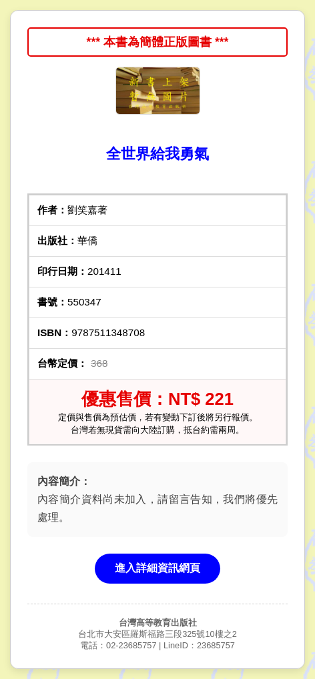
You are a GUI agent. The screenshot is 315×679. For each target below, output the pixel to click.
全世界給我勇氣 (157, 153)
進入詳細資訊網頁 (157, 568)
